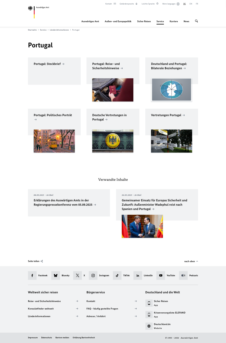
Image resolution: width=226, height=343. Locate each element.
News (186, 21)
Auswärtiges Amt (90, 21)
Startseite (33, 30)
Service (160, 21)
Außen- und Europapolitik (118, 21)
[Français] (197, 3)
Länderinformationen (60, 30)
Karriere (174, 21)
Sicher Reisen (144, 21)
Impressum (33, 337)
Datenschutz (46, 337)
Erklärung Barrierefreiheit (84, 337)
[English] (191, 3)
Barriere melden (62, 337)
